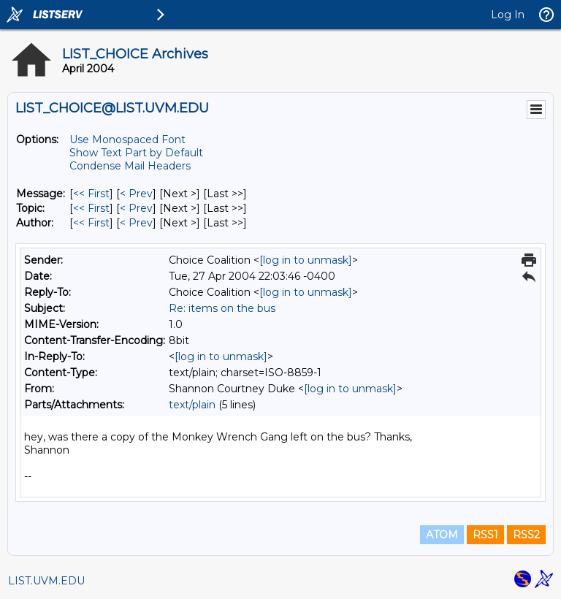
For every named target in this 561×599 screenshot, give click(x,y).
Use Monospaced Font (127, 139)
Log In (507, 14)
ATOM (442, 534)
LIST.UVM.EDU (46, 580)
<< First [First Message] (91, 193)
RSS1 (485, 534)
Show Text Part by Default (136, 152)
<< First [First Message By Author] (91, 222)
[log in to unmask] (305, 260)
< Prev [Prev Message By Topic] (136, 208)
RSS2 (526, 534)
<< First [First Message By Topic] (91, 208)
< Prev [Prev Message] (136, 193)
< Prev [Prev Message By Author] (136, 222)
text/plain (192, 404)
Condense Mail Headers (130, 165)
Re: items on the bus (222, 308)
